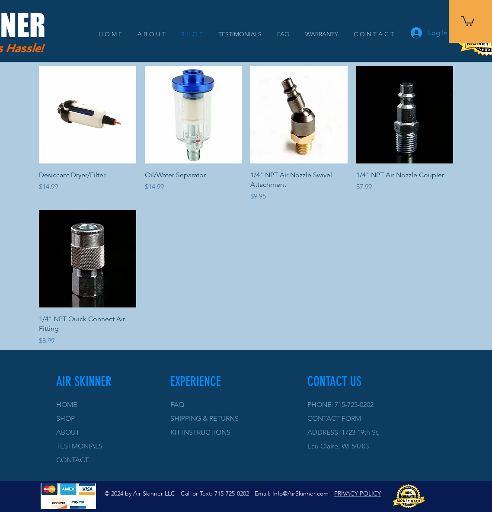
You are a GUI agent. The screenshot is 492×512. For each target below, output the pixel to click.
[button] (467, 20)
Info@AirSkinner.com (300, 493)
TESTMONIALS (79, 446)
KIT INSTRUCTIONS (200, 432)
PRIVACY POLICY (357, 493)
